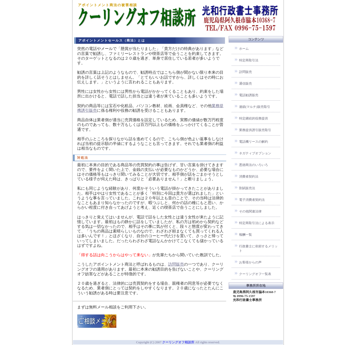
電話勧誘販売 (248, 95)
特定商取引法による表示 (256, 223)
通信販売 (245, 83)
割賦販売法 (247, 188)
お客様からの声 (250, 262)
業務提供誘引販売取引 (255, 130)
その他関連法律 (250, 211)
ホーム (244, 48)
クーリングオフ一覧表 (255, 274)
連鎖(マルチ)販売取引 (254, 107)
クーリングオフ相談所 (178, 342)
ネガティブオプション (255, 153)
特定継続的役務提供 (253, 118)
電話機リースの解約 (253, 141)
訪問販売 (176, 264)
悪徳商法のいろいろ (253, 165)
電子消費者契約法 (252, 200)
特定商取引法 (248, 60)
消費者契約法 (248, 176)
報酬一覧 (245, 234)
